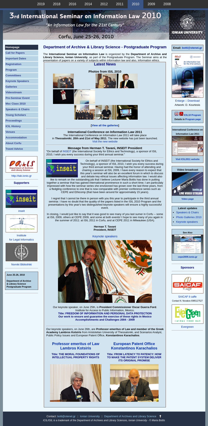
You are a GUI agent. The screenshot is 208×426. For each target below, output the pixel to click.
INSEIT (67, 151)
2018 (57, 4)
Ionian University (90, 416)
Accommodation (16, 137)
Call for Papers (15, 52)
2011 (120, 4)
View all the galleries (105, 125)
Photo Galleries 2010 (188, 217)
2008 (167, 4)
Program (11, 69)
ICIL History (13, 126)
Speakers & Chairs (18, 109)
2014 (88, 4)
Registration (13, 64)
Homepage (12, 47)
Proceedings (14, 120)
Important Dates (16, 58)
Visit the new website (104, 141)
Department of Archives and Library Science (130, 416)
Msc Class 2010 (16, 103)
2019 (41, 4)
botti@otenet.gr (192, 47)
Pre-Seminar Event (18, 98)
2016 (72, 4)
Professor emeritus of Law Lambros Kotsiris (75, 346)
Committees (13, 75)
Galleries (11, 86)
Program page (193, 119)
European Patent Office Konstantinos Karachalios (134, 346)
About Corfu (13, 143)
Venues (10, 131)
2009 (151, 4)
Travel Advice (14, 148)
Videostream (14, 92)
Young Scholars (16, 114)
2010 (135, 4)
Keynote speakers (104, 236)
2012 (104, 4)
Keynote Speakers (17, 81)
